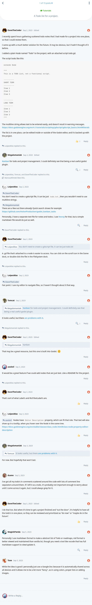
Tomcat (10, 453)
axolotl (8, 420)
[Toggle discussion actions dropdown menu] (89, 3)
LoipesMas (12, 247)
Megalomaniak (12, 205)
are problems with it (33, 318)
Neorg (61, 216)
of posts (45, 3)
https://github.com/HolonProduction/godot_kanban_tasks (29, 211)
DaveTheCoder (12, 193)
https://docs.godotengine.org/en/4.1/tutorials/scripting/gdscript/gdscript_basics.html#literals (45, 127)
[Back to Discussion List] (2, 3)
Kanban (5, 161)
